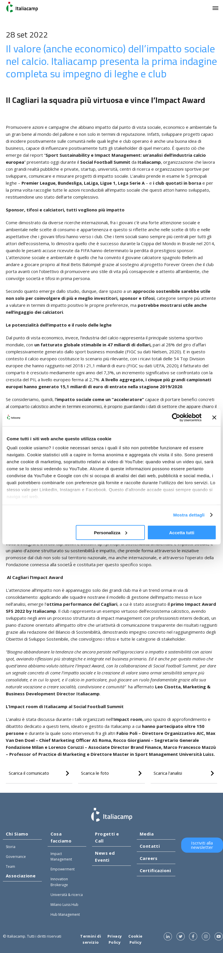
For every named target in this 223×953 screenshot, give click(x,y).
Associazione (20, 876)
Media (147, 834)
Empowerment (63, 869)
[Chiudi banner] (214, 417)
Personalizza (110, 532)
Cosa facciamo (61, 837)
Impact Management (61, 856)
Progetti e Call (107, 837)
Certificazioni (155, 870)
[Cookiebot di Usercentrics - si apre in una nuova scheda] (176, 417)
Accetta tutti (182, 532)
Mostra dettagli (188, 514)
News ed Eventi (105, 856)
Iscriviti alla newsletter (202, 845)
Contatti (150, 846)
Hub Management (65, 914)
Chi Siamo (17, 834)
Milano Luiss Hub (64, 904)
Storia (10, 846)
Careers (149, 858)
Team (10, 866)
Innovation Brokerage (59, 882)
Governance (16, 856)
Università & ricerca (67, 894)
